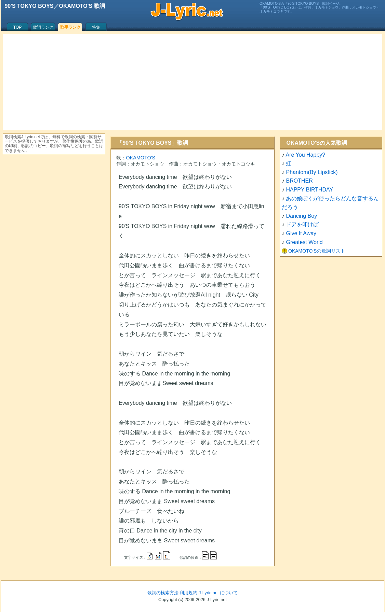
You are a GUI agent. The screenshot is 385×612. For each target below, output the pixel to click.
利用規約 (188, 592)
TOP (17, 27)
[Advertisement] (192, 82)
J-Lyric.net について (218, 592)
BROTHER (299, 181)
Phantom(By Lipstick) (311, 172)
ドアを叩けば (302, 224)
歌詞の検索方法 (162, 592)
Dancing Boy (301, 216)
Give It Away (301, 233)
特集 (96, 27)
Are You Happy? (306, 155)
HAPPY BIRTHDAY (309, 190)
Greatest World (304, 242)
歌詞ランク (43, 27)
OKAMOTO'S (140, 157)
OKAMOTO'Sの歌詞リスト (316, 251)
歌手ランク (70, 27)
